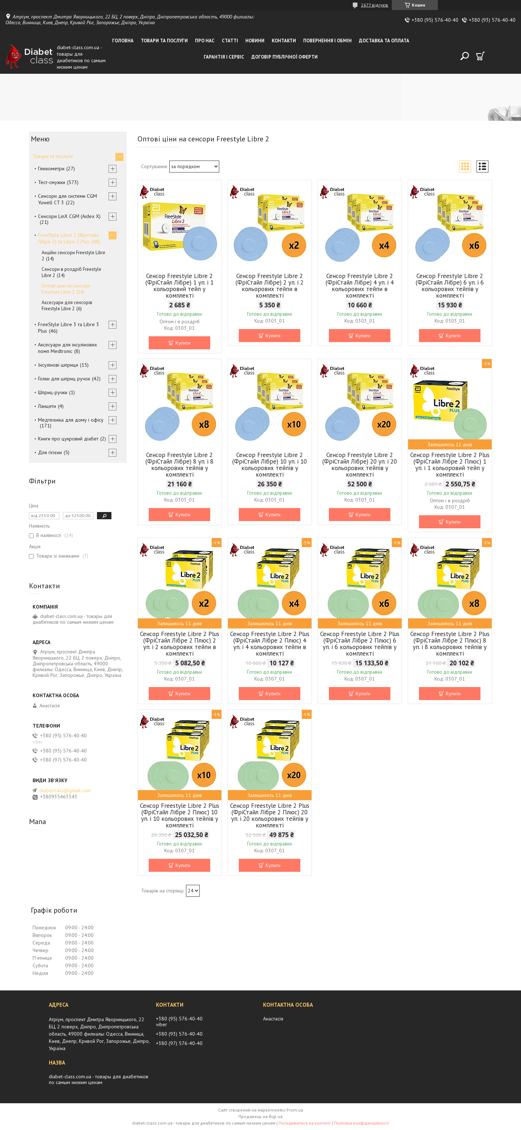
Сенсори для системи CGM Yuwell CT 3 (67, 199)
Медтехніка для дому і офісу (70, 420)
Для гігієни (50, 452)
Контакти (284, 41)
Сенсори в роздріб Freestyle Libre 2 (71, 272)
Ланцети (47, 406)
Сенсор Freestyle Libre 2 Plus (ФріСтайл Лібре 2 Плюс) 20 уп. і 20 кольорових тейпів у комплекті (269, 815)
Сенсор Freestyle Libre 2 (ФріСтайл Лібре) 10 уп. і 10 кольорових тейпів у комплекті (269, 465)
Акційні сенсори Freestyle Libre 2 (73, 256)
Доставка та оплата (384, 41)
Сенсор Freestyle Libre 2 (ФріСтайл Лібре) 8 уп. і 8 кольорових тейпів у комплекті (179, 465)
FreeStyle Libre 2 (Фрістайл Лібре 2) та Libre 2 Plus (68, 238)
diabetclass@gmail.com (65, 790)
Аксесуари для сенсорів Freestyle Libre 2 (67, 305)
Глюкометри (51, 168)
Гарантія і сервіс (224, 57)
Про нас (205, 41)
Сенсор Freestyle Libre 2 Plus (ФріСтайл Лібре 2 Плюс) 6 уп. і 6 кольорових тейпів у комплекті (359, 644)
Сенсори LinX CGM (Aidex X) (69, 216)
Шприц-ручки (52, 392)
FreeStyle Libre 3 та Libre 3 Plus (68, 327)
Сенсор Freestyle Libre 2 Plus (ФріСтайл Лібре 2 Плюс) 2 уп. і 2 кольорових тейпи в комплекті (179, 644)
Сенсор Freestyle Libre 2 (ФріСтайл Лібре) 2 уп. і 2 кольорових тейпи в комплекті (270, 286)
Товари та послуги (164, 41)
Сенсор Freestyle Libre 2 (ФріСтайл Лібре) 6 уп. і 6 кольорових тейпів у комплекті (450, 286)
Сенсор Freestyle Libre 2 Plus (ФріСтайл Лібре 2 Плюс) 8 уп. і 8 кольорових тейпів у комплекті (450, 644)
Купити (182, 343)
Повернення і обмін (327, 41)
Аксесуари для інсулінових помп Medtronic (67, 347)
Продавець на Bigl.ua (260, 1116)
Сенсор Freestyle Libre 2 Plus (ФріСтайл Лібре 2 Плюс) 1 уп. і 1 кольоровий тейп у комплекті (450, 465)
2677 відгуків (374, 5)
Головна (123, 41)
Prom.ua (295, 1110)
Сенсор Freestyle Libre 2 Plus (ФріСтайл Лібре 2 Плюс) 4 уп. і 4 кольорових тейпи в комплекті (269, 644)
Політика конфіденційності (361, 1123)
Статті (230, 41)
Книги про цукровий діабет (68, 438)
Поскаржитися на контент (305, 1123)
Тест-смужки (51, 182)
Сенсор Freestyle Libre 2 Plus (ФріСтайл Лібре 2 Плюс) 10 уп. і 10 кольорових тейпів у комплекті (179, 815)
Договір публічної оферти (284, 57)
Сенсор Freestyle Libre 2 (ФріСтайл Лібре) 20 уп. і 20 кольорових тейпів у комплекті (359, 465)
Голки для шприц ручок (64, 378)
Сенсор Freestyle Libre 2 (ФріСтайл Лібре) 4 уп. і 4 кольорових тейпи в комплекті (360, 286)
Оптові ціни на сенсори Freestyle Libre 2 (66, 289)
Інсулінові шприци (58, 365)
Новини (254, 41)
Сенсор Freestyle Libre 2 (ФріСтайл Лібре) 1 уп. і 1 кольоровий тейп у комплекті (179, 286)
